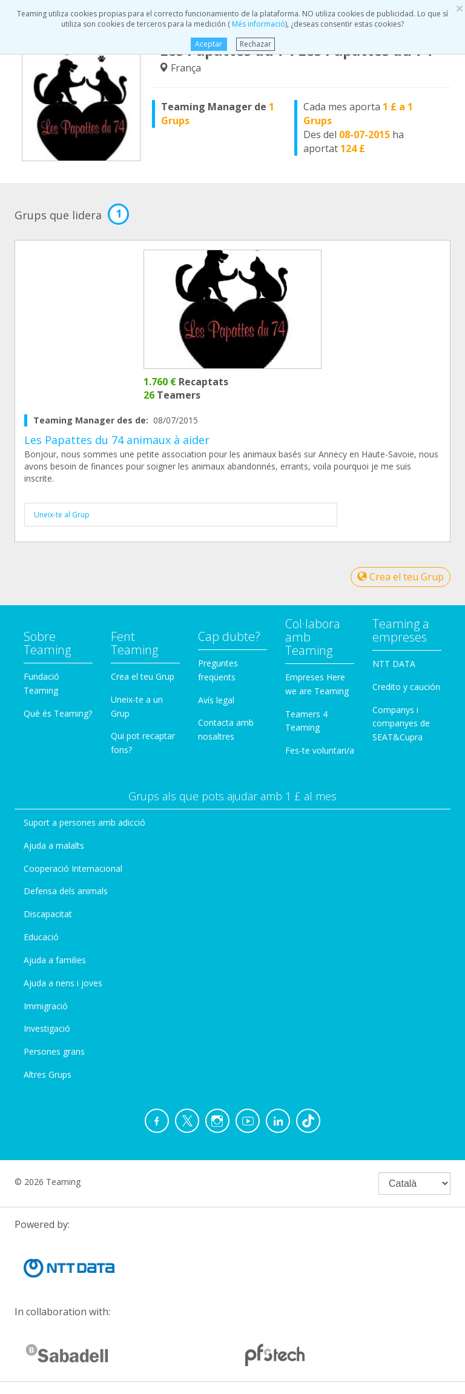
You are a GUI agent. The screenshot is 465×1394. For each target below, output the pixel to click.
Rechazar (255, 44)
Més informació (257, 24)
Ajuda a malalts (54, 845)
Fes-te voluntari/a (319, 750)
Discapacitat (48, 914)
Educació (41, 937)
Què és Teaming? (58, 713)
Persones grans (54, 1051)
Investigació (47, 1028)
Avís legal (216, 700)
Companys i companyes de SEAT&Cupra (401, 723)
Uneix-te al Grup (62, 514)
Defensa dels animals (66, 891)
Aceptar (208, 44)
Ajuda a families (55, 960)
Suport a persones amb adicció (84, 822)
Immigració (46, 1006)
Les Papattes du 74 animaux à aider (116, 440)
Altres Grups (47, 1074)
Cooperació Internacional (73, 868)
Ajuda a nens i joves (63, 983)
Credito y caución (406, 686)
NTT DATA (393, 663)
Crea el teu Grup (400, 576)
